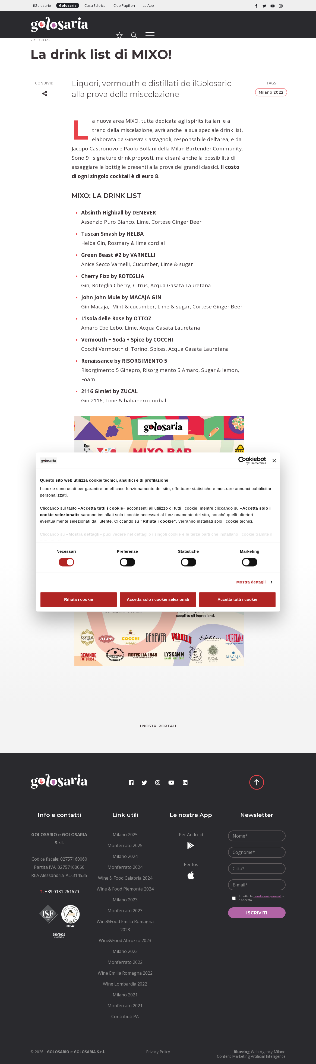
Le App (148, 5)
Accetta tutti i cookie (237, 599)
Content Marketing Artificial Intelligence (251, 1056)
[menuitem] (125, 835)
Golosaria (68, 5)
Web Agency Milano (268, 1051)
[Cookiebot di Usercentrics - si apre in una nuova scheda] (242, 460)
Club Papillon (124, 5)
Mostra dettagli (251, 582)
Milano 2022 (271, 92)
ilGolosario (42, 5)
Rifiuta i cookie (78, 599)
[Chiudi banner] (274, 460)
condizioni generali (268, 896)
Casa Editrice (95, 5)
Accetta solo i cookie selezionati (158, 599)
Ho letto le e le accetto (261, 898)
